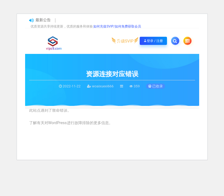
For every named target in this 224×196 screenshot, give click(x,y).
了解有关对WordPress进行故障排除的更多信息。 (71, 123)
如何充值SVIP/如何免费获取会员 (117, 26)
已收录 (155, 86)
